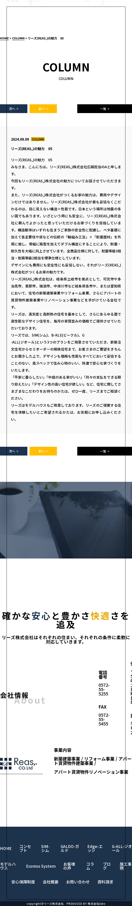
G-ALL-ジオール (122, 848)
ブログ (107, 866)
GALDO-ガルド (70, 848)
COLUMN (18, 38)
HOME (4, 38)
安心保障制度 (23, 882)
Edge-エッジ (95, 848)
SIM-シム (45, 848)
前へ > (43, 108)
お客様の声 (69, 866)
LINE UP (68, 14)
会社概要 (50, 882)
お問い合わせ (86, 17)
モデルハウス (14, 17)
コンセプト (47, 17)
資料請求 (102, 19)
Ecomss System (41, 866)
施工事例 (30, 19)
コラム (90, 866)
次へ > (13, 108)
